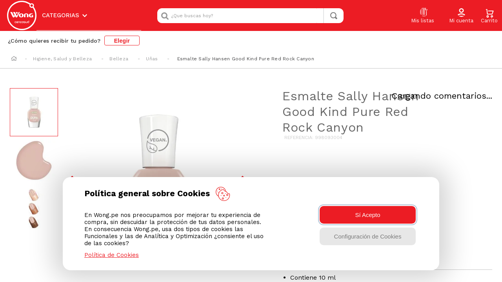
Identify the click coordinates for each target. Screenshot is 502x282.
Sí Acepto (367, 215)
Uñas (152, 58)
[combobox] (250, 15)
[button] (461, 16)
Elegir (122, 41)
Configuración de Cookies (368, 236)
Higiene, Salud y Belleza (62, 58)
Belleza (118, 58)
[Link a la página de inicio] (13, 59)
